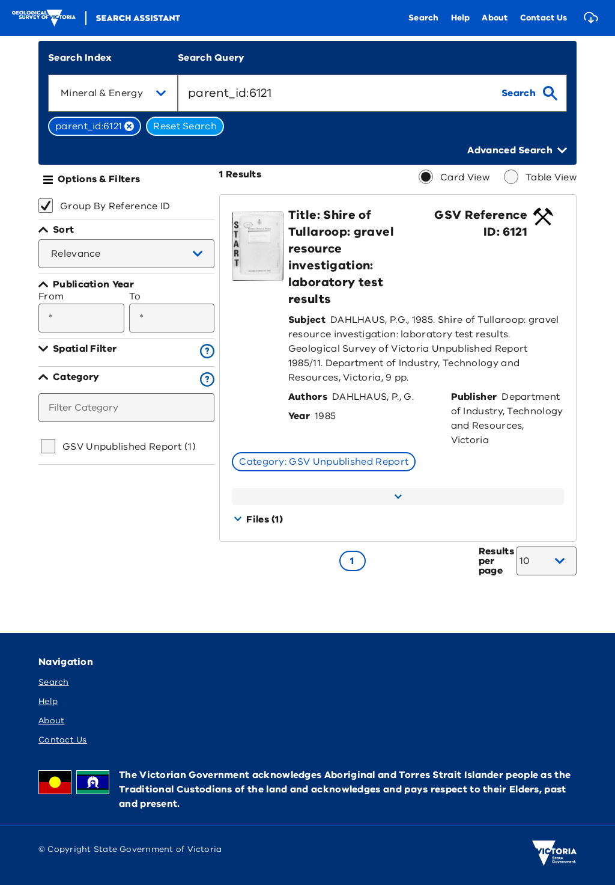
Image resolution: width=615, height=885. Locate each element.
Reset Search (185, 126)
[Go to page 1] (353, 561)
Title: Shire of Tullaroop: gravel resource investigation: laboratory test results (341, 257)
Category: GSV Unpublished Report (323, 461)
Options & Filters (99, 179)
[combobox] (113, 93)
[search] (529, 93)
